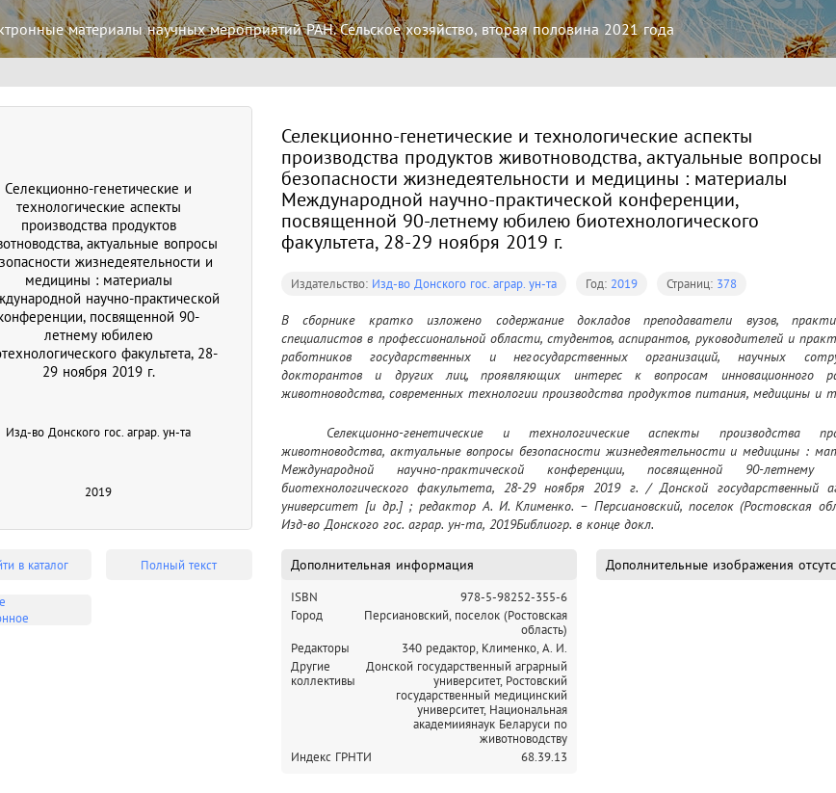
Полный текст (179, 565)
